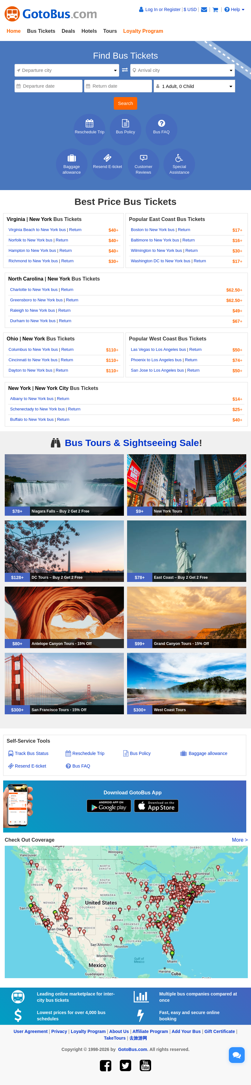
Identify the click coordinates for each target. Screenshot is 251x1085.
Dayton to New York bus (30, 370)
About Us (119, 1031)
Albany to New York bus (31, 398)
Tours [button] (110, 31)
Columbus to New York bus (33, 349)
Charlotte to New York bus (34, 289)
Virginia (17, 219)
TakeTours (115, 1038)
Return (75, 229)
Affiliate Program (150, 1031)
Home (14, 31)
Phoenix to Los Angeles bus (156, 359)
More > (240, 840)
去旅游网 (138, 1038)
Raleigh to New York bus (32, 310)
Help (234, 9)
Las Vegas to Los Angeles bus (158, 349)
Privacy (59, 1031)
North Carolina (26, 278)
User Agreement (31, 1031)
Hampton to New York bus (32, 250)
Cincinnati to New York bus (33, 359)
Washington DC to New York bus (160, 260)
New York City (52, 388)
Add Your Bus (186, 1031)
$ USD (190, 9)
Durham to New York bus (33, 320)
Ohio (12, 338)
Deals (68, 31)
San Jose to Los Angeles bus (157, 370)
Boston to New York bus (152, 229)
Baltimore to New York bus (155, 240)
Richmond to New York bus (33, 260)
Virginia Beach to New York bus (37, 229)
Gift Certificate (220, 1031)
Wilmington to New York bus (156, 250)
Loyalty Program (88, 1031)
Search (125, 103)
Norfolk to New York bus (30, 240)
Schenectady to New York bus (37, 409)
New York (40, 219)
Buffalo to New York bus (32, 419)
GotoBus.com (132, 1049)
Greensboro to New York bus (36, 300)
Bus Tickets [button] (41, 31)
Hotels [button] (89, 31)
